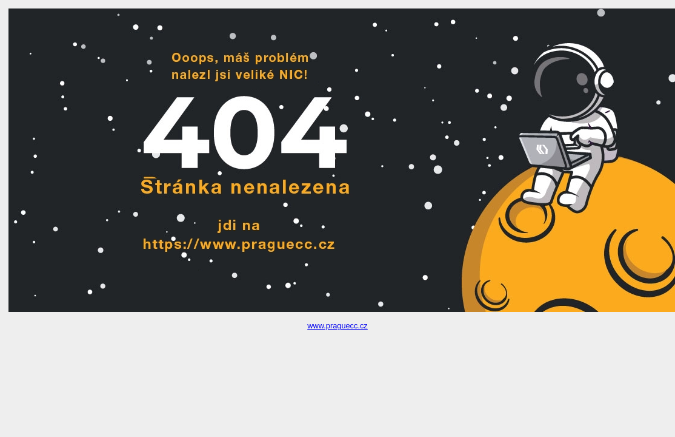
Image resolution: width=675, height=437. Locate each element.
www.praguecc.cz (337, 325)
